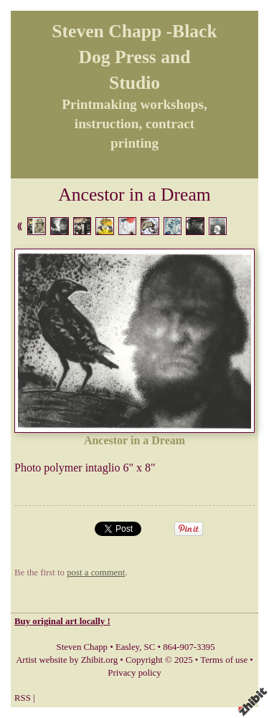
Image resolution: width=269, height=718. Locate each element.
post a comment (96, 573)
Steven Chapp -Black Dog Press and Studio (134, 57)
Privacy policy (134, 673)
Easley (127, 647)
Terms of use (223, 660)
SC (150, 647)
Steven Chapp (82, 647)
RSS (22, 698)
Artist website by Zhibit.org (67, 660)
